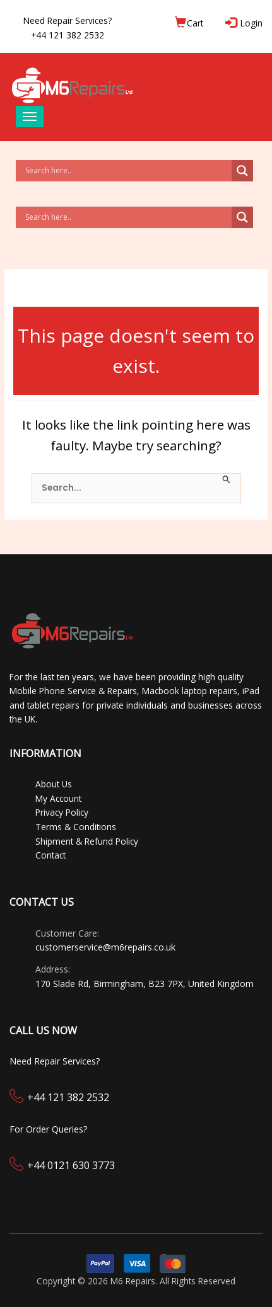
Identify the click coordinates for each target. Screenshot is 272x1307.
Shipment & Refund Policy (86, 841)
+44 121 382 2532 (68, 1097)
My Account (58, 798)
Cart (189, 22)
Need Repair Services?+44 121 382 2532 (67, 27)
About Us (53, 784)
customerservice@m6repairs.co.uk (105, 947)
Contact (50, 855)
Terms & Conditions (75, 827)
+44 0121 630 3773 (71, 1165)
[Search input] (126, 170)
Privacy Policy (61, 812)
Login (245, 22)
